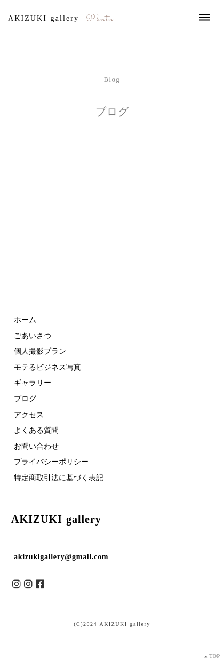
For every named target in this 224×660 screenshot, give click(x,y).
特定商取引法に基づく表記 (58, 478)
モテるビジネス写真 (47, 367)
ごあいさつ (32, 336)
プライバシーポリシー (51, 462)
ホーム (25, 320)
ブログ (25, 399)
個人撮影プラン (40, 351)
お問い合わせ (36, 446)
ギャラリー (32, 383)
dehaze (204, 17)
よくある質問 (36, 430)
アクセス (29, 415)
